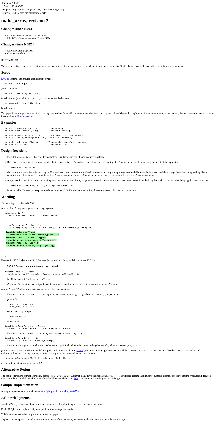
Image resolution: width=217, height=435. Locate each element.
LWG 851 (6, 79)
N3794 (80, 361)
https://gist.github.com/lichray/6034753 (59, 403)
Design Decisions (25, 117)
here (76, 390)
